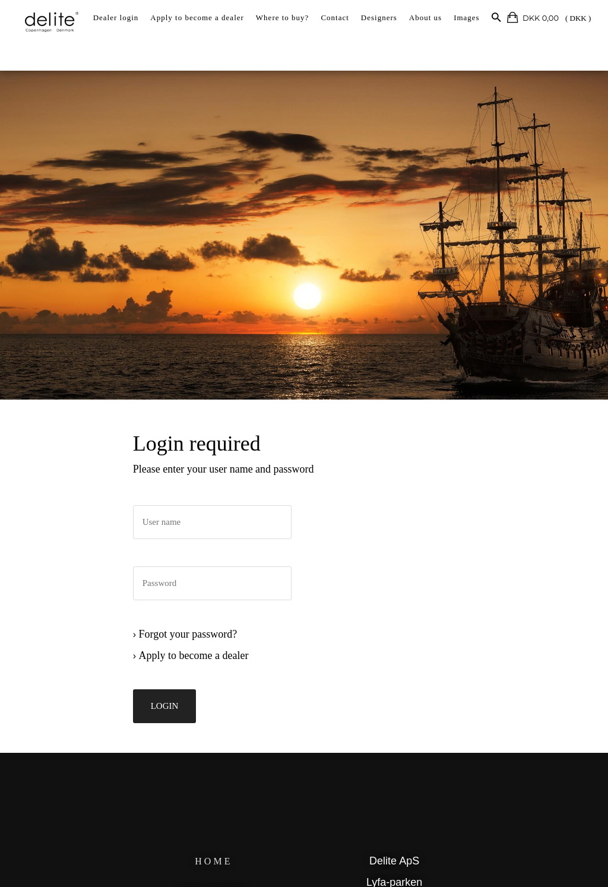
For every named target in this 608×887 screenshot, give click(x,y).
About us (425, 17)
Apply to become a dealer (197, 17)
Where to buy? (282, 17)
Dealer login (116, 17)
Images (467, 17)
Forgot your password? (193, 644)
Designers (379, 17)
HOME (216, 865)
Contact (335, 17)
